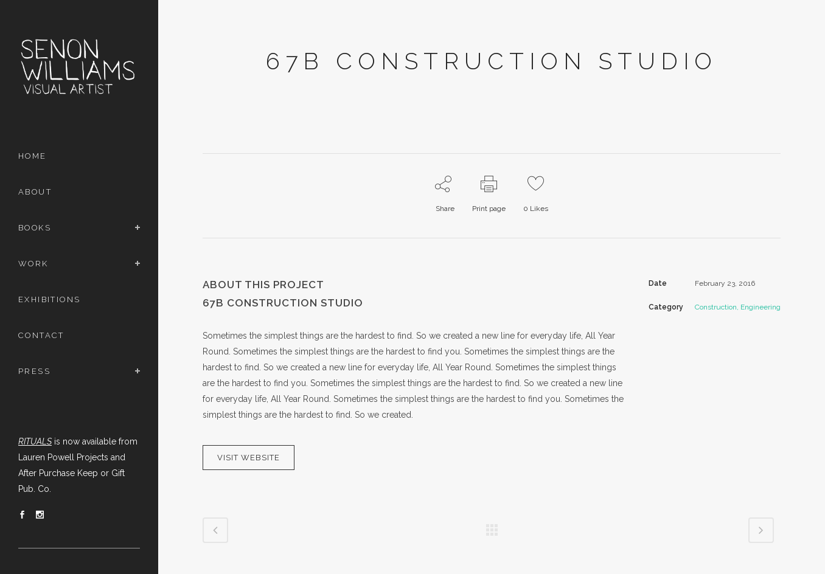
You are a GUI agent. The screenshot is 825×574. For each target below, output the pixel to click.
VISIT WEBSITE (248, 457)
